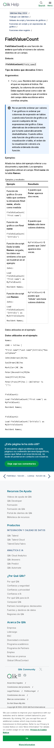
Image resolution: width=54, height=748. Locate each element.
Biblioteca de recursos (18, 517)
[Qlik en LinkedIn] (19, 675)
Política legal (29, 691)
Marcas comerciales (16, 699)
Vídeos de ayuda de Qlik (19, 497)
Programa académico (18, 644)
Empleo (11, 652)
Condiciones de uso (16, 695)
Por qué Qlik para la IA (18, 598)
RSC (9, 636)
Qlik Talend (12, 535)
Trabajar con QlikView (19, 17)
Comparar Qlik (14, 602)
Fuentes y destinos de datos (21, 610)
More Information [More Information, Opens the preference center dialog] (27, 744)
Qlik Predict (13, 563)
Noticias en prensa (16, 656)
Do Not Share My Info (16, 703)
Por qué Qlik (13, 581)
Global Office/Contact (18, 660)
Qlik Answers (13, 559)
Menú (50, 5)
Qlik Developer (14, 501)
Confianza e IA (14, 594)
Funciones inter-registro (19, 30)
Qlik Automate (14, 567)
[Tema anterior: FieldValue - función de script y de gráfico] (14, 476)
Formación (12, 505)
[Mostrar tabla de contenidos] (6, 13)
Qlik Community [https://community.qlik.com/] (26, 669)
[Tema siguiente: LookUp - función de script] (40, 476)
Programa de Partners (18, 648)
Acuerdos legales (15, 683)
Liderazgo (12, 632)
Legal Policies (13, 691)
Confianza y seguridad (18, 585)
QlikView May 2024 (18, 13)
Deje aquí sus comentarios (21, 463)
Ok (27, 738)
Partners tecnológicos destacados (24, 606)
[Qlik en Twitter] (41, 669)
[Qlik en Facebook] (25, 675)
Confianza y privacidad (18, 589)
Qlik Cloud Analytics (17, 555)
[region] (27, 728)
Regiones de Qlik (15, 614)
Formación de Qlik (16, 509)
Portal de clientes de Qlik (19, 513)
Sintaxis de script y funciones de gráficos (27, 20)
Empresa (11, 628)
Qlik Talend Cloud (16, 539)
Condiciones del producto (18, 687)
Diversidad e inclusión (18, 640)
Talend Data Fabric (16, 543)
